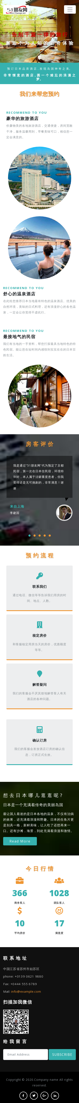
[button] (29, 535)
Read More (20, 841)
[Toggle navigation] (70, 9)
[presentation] (38, 529)
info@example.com (26, 991)
